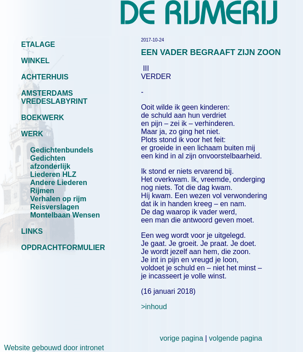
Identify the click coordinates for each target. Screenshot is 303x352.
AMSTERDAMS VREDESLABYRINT (54, 97)
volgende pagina (235, 338)
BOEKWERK (42, 117)
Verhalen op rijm (58, 199)
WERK (32, 134)
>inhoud (154, 306)
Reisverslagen (54, 207)
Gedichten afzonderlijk (50, 162)
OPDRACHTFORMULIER (63, 247)
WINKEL (35, 61)
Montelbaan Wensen (65, 215)
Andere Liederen (58, 182)
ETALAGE (38, 44)
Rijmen (42, 191)
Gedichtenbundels (61, 150)
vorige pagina (181, 338)
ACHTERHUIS (45, 77)
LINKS (32, 231)
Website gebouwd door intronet (52, 348)
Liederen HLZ (53, 174)
